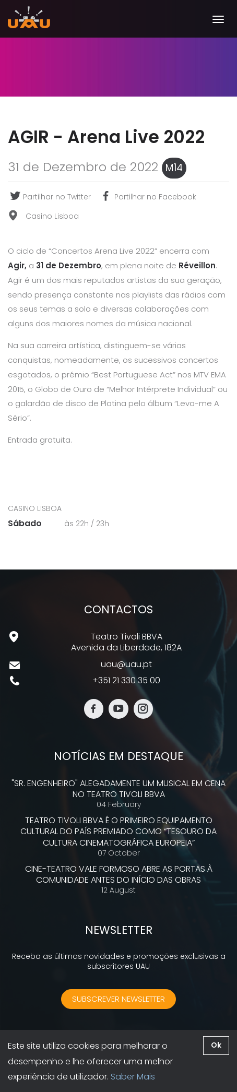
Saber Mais (133, 1077)
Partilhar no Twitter (49, 197)
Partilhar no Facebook (147, 197)
